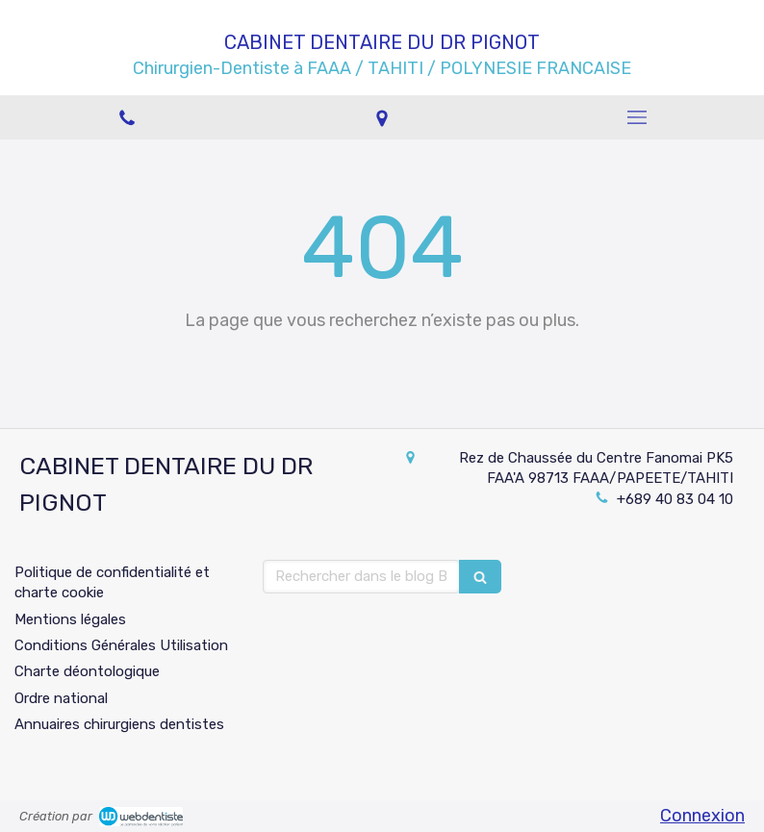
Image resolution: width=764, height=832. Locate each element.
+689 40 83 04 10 (675, 499)
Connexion (702, 815)
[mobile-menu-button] (636, 117)
